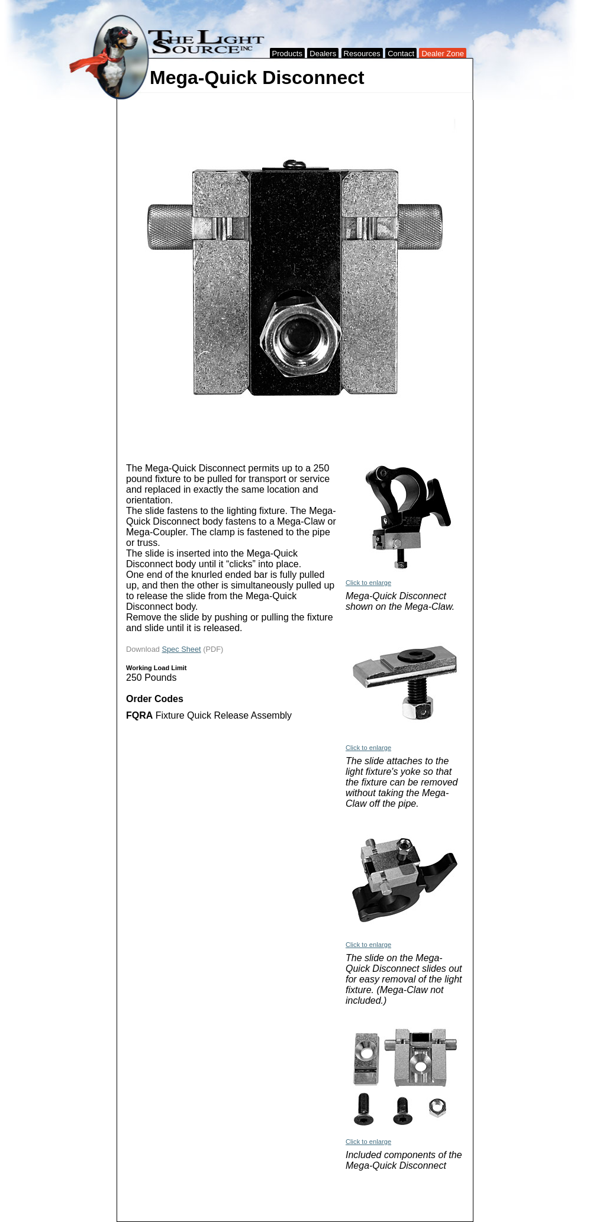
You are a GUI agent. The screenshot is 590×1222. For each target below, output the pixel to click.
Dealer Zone (442, 53)
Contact (401, 53)
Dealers (322, 53)
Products (287, 53)
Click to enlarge (368, 582)
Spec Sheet (181, 649)
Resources (362, 53)
